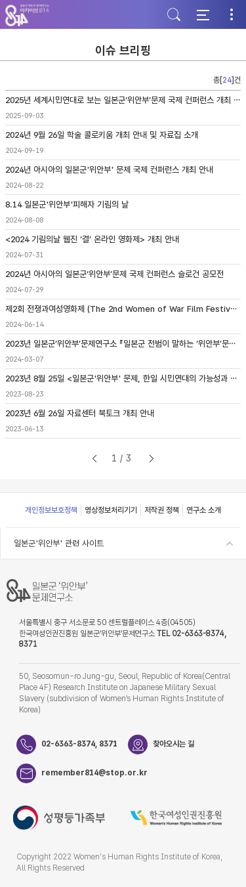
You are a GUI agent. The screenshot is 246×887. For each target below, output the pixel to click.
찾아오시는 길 (173, 743)
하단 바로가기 (0, 0)
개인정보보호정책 (51, 510)
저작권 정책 (161, 510)
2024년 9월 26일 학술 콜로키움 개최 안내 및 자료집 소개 (101, 135)
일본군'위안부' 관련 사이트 (59, 543)
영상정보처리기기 (111, 510)
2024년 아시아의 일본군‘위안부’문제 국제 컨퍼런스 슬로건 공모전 (114, 274)
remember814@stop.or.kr (84, 772)
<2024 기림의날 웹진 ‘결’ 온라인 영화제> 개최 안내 (92, 239)
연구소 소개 (203, 510)
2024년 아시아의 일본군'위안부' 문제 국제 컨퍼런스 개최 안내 (109, 170)
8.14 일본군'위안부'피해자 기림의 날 (67, 204)
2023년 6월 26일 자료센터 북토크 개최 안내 (79, 413)
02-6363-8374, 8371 (79, 743)
